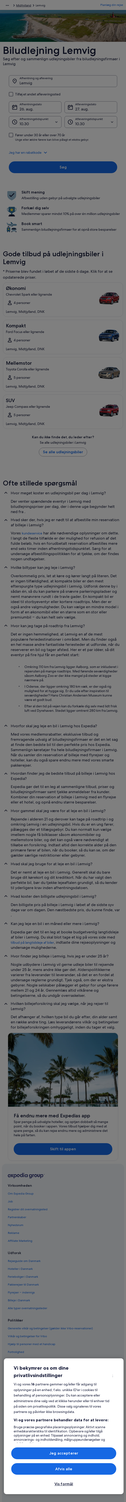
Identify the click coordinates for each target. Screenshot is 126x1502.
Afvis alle (64, 1469)
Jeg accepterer (63, 1453)
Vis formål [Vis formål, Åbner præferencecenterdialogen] (63, 1484)
